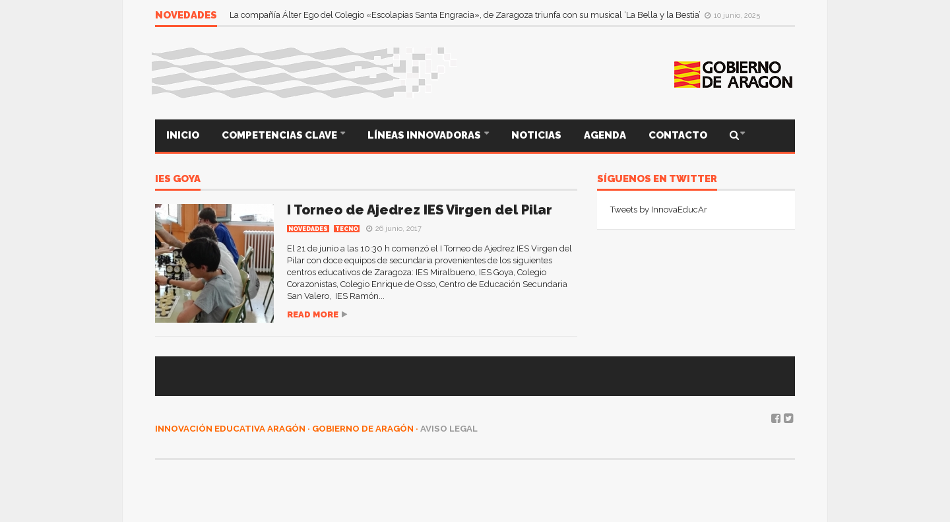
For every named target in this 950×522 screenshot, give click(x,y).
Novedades (308, 229)
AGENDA (605, 135)
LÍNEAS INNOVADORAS (425, 135)
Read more (312, 314)
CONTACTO (678, 135)
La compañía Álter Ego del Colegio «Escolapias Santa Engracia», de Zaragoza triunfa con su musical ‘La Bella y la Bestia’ (466, 15)
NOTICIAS (536, 135)
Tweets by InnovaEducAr (658, 209)
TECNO (346, 229)
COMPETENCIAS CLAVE (280, 135)
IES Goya (178, 179)
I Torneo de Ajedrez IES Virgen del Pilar (419, 210)
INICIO (182, 135)
